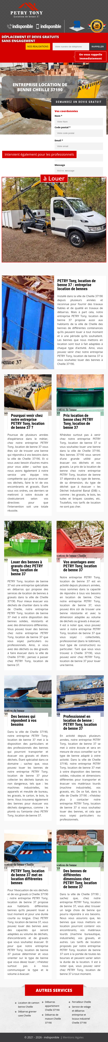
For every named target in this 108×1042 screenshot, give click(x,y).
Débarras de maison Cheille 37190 (53, 1018)
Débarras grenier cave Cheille (27, 1013)
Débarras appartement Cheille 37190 (52, 1005)
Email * (59, 140)
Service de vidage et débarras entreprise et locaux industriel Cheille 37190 (81, 1014)
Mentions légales (73, 1037)
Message (60, 165)
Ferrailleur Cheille (81, 1001)
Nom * (58, 115)
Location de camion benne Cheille (28, 1004)
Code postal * (62, 127)
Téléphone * (62, 151)
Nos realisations (37, 46)
